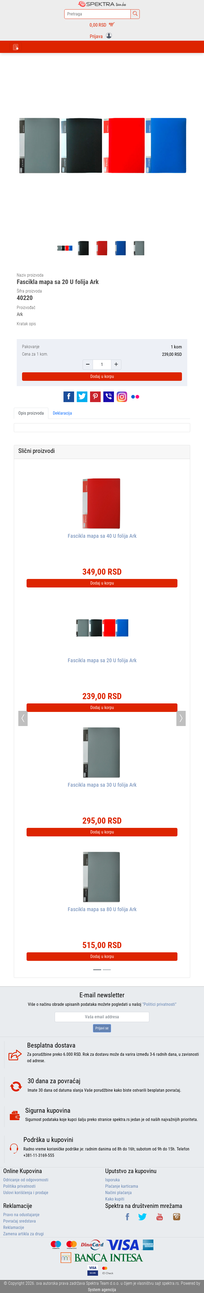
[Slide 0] (97, 970)
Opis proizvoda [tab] (31, 413)
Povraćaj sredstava (19, 1221)
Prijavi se (102, 1028)
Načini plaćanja (118, 1192)
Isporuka (112, 1179)
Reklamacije (13, 1227)
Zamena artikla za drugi (23, 1233)
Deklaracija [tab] (62, 413)
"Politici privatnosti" (159, 1004)
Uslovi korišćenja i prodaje (25, 1192)
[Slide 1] (107, 970)
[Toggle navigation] (16, 47)
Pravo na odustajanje (21, 1214)
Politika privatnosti (19, 1186)
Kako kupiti (114, 1199)
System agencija (102, 1289)
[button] (102, 36)
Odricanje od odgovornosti (25, 1179)
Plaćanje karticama (121, 1186)
